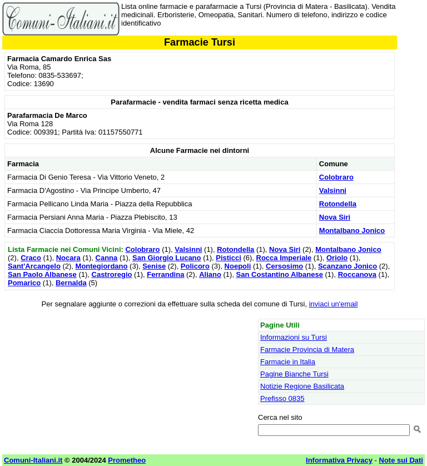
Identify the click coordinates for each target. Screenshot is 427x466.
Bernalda (71, 283)
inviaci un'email (333, 304)
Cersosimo (284, 266)
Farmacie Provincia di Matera (307, 349)
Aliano (210, 274)
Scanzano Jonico (347, 266)
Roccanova (357, 274)
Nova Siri (334, 217)
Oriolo (336, 258)
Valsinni (332, 190)
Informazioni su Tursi (293, 337)
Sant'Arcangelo (34, 266)
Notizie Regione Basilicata (302, 386)
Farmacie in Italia (287, 362)
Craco (31, 258)
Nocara (68, 258)
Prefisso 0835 (282, 398)
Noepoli (238, 266)
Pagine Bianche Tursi (294, 374)
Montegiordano (102, 266)
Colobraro (336, 177)
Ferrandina (165, 274)
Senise (154, 266)
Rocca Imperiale (284, 258)
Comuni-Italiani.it (33, 460)
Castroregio (112, 274)
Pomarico (24, 283)
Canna (107, 258)
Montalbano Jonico (352, 230)
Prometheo (127, 460)
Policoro (195, 266)
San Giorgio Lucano (166, 258)
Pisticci (228, 258)
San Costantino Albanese (279, 274)
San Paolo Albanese (42, 274)
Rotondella (337, 204)
